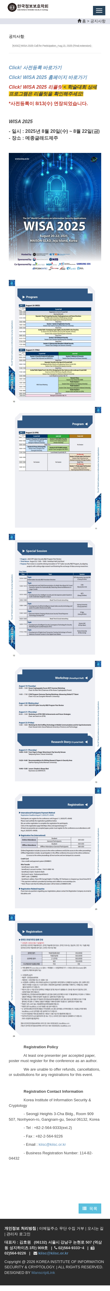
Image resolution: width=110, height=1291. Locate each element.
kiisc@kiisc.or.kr (52, 1144)
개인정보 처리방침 (20, 1228)
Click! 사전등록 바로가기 (36, 67)
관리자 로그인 (18, 1234)
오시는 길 (95, 1228)
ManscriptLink (43, 1272)
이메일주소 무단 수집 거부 (61, 1228)
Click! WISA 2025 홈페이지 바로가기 (48, 77)
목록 (89, 1208)
